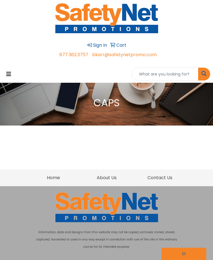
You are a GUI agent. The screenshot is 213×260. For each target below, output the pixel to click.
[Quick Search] (165, 74)
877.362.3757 (73, 54)
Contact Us (159, 177)
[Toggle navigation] (9, 74)
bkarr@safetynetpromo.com (124, 54)
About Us (107, 177)
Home (53, 177)
